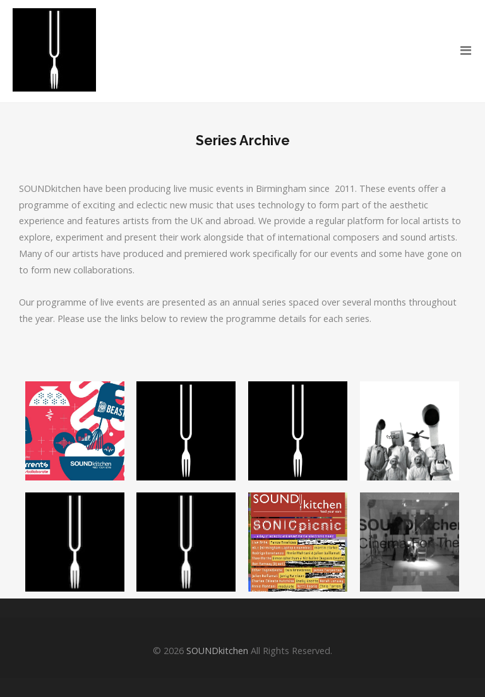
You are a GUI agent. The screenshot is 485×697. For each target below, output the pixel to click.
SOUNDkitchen (217, 651)
